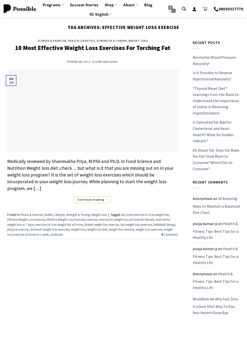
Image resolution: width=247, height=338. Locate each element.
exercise (92, 219)
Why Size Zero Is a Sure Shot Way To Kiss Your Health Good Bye (215, 305)
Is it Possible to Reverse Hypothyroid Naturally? (212, 76)
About (130, 4)
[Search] (184, 9)
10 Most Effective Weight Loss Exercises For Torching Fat (92, 48)
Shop (111, 4)
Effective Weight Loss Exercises (66, 219)
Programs (53, 4)
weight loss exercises (149, 229)
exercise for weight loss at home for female (126, 219)
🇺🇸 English (100, 14)
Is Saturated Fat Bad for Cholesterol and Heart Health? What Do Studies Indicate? (213, 131)
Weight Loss (138, 40)
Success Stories (84, 4)
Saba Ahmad (110, 61)
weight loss (78, 229)
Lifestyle (87, 40)
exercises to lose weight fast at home (59, 224)
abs (123, 215)
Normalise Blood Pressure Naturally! (214, 60)
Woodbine (201, 298)
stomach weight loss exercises (49, 229)
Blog (148, 4)
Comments (169, 234)
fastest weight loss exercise (102, 224)
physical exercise (18, 229)
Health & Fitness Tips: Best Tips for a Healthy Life (215, 230)
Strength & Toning (111, 40)
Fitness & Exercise (52, 40)
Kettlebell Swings (164, 224)
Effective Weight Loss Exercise (26, 219)
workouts (56, 234)
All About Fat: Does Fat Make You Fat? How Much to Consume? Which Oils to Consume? (216, 159)
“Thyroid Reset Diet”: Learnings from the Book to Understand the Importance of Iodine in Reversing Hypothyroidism (216, 100)
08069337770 (228, 9)
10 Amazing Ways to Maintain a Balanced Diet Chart (216, 205)
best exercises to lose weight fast (148, 215)
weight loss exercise (121, 229)
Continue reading (92, 199)
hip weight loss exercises (136, 224)
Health (73, 40)
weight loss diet (97, 229)
